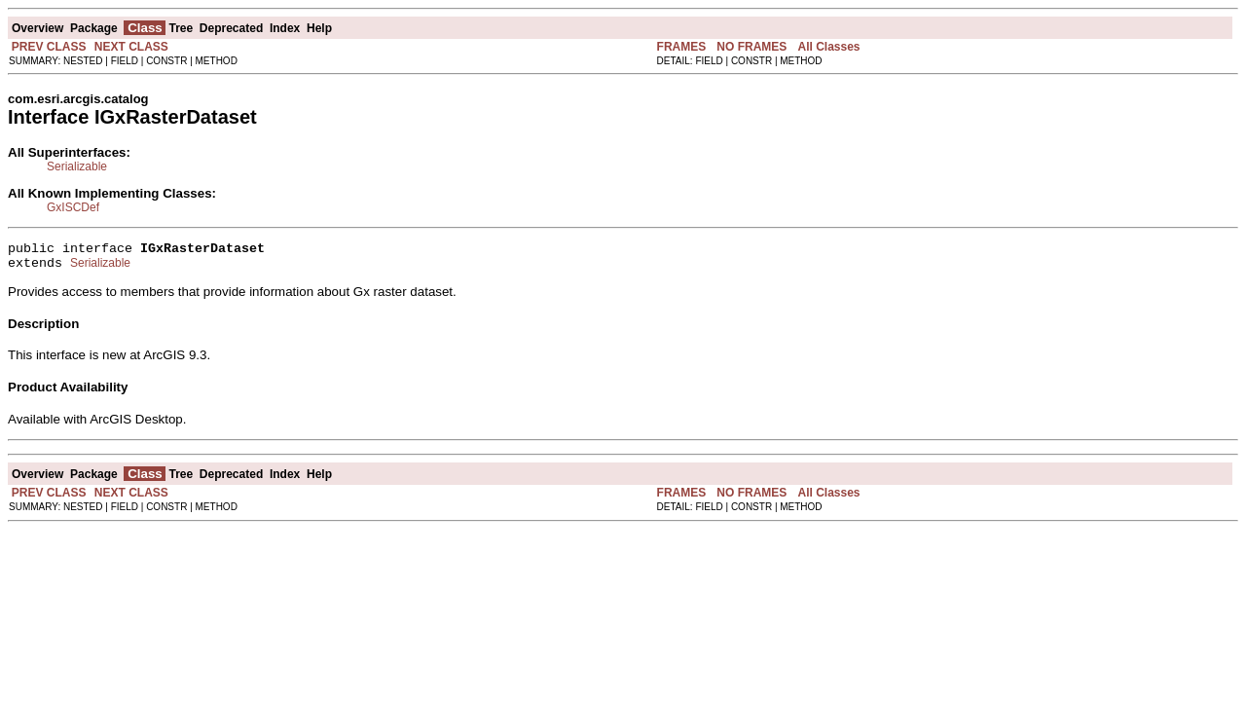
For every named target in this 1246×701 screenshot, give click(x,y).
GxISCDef (73, 207)
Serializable (77, 166)
